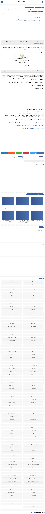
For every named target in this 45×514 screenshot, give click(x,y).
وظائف (33, 506)
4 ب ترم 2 (33, 306)
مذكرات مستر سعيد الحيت (11, 478)
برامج (33, 413)
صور (33, 433)
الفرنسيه (11, 377)
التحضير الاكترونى (33, 337)
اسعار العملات (33, 329)
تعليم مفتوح (12, 419)
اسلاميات (11, 329)
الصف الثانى (33, 368)
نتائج (11, 498)
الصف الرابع (33, 374)
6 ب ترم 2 (11, 309)
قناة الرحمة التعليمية (33, 444)
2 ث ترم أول (12, 292)
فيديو (33, 439)
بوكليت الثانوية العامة (11, 413)
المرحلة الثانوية (33, 399)
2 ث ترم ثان (33, 295)
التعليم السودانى (33, 343)
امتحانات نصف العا (33, 408)
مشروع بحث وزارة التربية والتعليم (11, 484)
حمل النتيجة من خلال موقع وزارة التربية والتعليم (33, 128)
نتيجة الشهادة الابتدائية (29, 7)
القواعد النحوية (11, 382)
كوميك (12, 450)
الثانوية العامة (11, 343)
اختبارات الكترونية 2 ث (33, 326)
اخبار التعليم (33, 323)
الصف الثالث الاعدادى (33, 365)
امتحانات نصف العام (11, 408)
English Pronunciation (11, 312)
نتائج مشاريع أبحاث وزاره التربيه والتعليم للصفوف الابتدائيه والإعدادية (37, 207)
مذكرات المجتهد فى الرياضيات (12, 464)
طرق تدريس (12, 433)
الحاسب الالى (33, 351)
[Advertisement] (22, 31)
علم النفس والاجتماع (33, 436)
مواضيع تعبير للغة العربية (33, 498)
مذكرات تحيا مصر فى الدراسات (33, 467)
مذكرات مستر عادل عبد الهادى (33, 481)
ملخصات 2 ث (12, 489)
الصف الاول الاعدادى (11, 360)
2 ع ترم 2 (33, 298)
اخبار (11, 320)
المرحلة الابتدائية (33, 396)
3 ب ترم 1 (11, 298)
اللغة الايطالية (11, 388)
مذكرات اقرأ (33, 458)
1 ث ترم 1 (33, 284)
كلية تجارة (11, 447)
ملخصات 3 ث (33, 492)
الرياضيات (33, 357)
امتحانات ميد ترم (11, 405)
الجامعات (11, 346)
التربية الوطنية (33, 340)
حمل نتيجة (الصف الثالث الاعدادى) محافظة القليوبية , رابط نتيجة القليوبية (37, 221)
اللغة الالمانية (11, 385)
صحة (12, 430)
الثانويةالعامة (33, 346)
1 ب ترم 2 (11, 281)
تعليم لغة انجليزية (33, 419)
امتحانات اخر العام (33, 402)
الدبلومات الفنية (33, 354)
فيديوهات (11, 439)
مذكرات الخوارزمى (33, 461)
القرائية (33, 382)
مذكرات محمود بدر (33, 475)
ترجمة (33, 416)
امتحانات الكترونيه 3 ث (11, 402)
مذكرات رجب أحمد (12, 467)
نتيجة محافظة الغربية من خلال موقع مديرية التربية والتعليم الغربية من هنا (26, 122)
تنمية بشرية (12, 422)
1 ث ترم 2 (11, 284)
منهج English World (11, 492)
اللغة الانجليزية (33, 388)
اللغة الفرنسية (11, 391)
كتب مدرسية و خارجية (33, 447)
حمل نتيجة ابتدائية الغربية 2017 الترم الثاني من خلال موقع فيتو (30, 125)
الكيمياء (33, 385)
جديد (11, 427)
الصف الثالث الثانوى (12, 365)
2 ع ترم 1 (11, 295)
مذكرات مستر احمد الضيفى (33, 478)
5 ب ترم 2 (11, 306)
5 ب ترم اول (33, 309)
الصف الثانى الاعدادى (11, 368)
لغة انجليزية (33, 453)
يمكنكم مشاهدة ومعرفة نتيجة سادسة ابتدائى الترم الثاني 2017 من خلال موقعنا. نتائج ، (27, 20)
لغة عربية (11, 453)
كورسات (33, 450)
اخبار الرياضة (12, 323)
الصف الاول (33, 360)
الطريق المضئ (21, 1)
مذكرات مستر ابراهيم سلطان (12, 475)
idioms (33, 320)
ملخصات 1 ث (33, 489)
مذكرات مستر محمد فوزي (12, 481)
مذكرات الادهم (11, 458)
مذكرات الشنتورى (12, 461)
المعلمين (11, 399)
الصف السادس (11, 374)
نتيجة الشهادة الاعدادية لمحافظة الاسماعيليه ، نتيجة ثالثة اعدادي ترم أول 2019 (22, 207)
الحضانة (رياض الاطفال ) (12, 351)
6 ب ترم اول (33, 312)
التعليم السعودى (12, 340)
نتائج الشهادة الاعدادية (39, 7)
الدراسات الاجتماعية (11, 354)
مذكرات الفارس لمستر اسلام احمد (33, 464)
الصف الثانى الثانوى (33, 371)
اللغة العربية (33, 391)
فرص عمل (11, 436)
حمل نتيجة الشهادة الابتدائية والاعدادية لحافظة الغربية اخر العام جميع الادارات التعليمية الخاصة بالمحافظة (23, 19)
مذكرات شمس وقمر (11, 470)
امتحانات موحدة (33, 405)
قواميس (11, 444)
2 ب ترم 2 (33, 289)
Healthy (11, 315)
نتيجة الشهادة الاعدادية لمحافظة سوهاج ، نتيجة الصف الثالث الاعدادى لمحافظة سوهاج (8, 207)
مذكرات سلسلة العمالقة (33, 470)
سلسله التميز (33, 430)
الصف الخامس (11, 371)
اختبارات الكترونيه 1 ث (11, 326)
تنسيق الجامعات (33, 422)
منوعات (11, 495)
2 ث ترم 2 (33, 292)
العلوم (33, 377)
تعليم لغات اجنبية (12, 416)
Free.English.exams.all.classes (33, 315)
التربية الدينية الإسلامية (12, 337)
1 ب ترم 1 (33, 281)
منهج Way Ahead (33, 495)
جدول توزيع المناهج (33, 427)
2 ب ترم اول (12, 289)
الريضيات (11, 357)
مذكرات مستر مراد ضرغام (33, 484)
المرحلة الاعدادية (11, 396)
